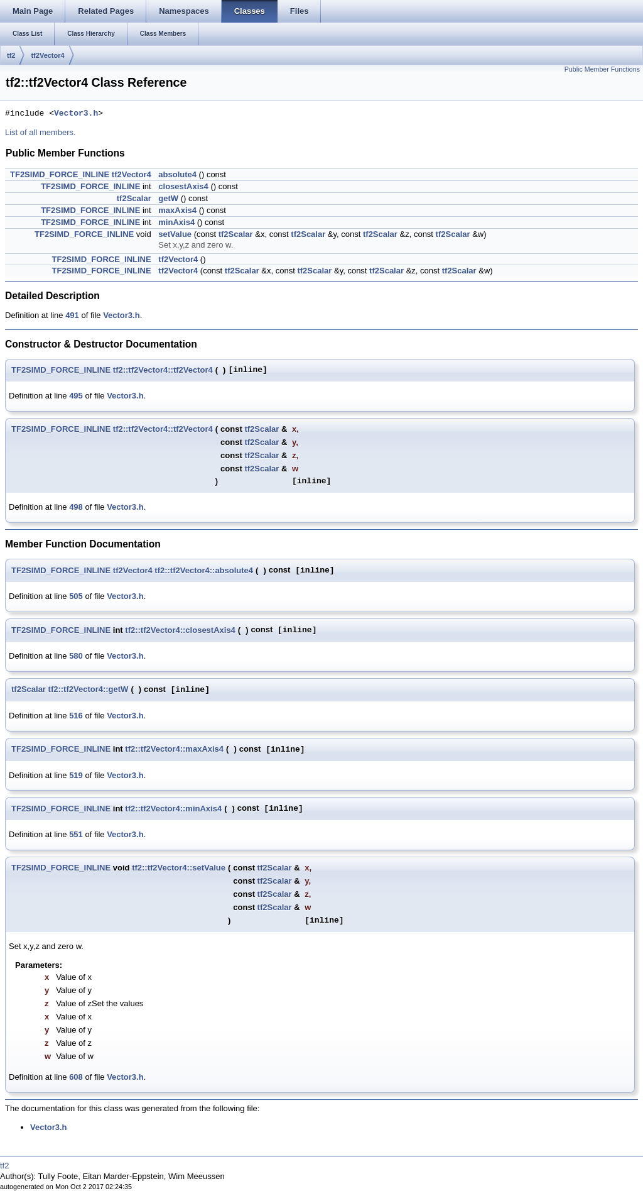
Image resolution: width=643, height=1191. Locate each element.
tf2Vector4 (47, 55)
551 (76, 834)
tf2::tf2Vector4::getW (88, 689)
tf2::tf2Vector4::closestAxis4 (180, 630)
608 (76, 1077)
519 (76, 775)
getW (168, 198)
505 (76, 596)
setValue (175, 234)
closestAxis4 (183, 186)
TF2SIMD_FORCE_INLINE (59, 174)
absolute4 (177, 174)
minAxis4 (176, 222)
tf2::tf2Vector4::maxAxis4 (174, 749)
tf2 (11, 55)
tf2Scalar (134, 198)
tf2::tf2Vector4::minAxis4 (173, 808)
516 (76, 715)
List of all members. (40, 132)
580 (76, 656)
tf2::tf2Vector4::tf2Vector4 (163, 370)
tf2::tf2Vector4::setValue (178, 867)
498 (76, 507)
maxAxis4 (177, 210)
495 (76, 395)
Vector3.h (76, 113)
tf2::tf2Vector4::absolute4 (203, 570)
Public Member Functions (602, 69)
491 (72, 315)
